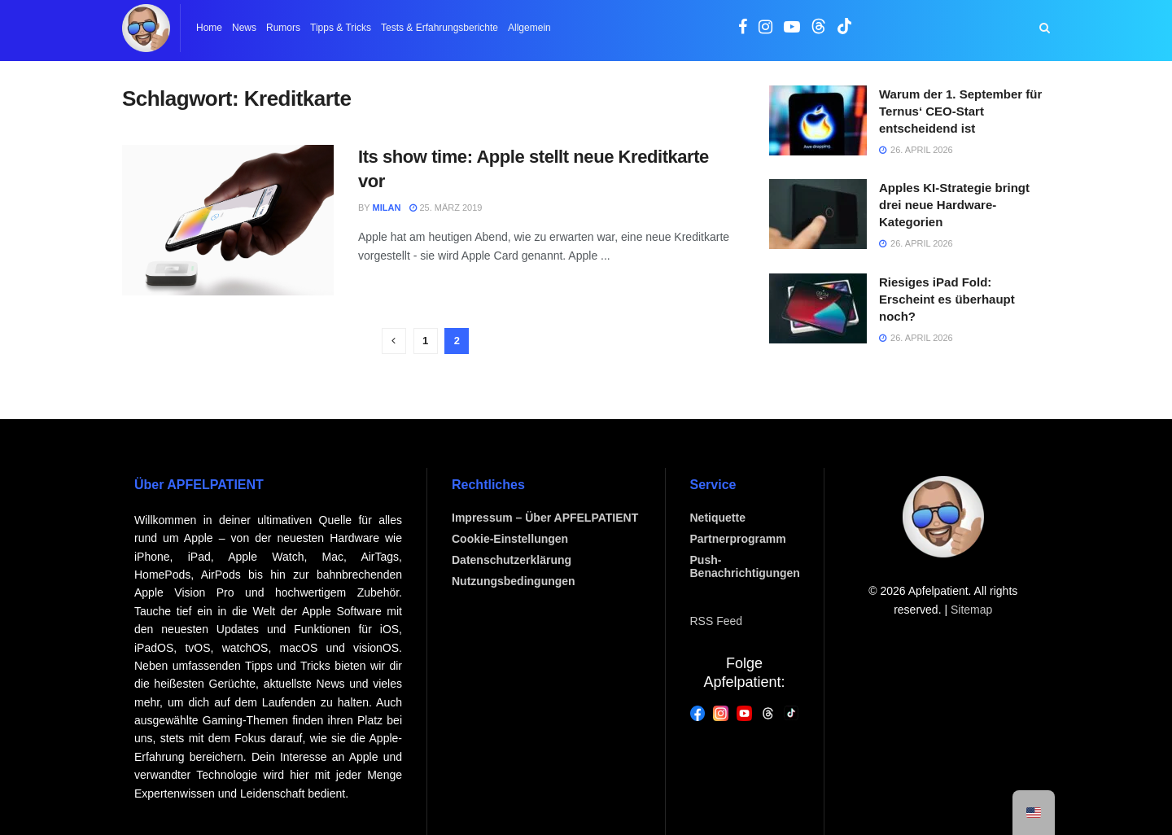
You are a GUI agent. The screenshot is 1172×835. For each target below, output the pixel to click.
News (244, 27)
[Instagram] (720, 712)
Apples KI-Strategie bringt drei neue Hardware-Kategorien (954, 205)
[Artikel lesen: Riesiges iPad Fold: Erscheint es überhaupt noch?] (818, 308)
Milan (387, 207)
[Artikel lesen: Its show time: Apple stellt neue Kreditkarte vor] (228, 220)
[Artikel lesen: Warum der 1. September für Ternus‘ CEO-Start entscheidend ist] (818, 120)
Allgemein (529, 27)
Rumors (283, 27)
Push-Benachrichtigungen (745, 566)
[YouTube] (744, 712)
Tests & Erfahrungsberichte (439, 27)
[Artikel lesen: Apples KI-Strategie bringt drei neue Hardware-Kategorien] (818, 214)
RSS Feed (716, 620)
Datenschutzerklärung (511, 559)
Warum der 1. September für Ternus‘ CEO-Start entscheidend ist (960, 111)
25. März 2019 (445, 207)
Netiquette (718, 517)
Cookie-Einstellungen (510, 538)
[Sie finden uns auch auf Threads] (818, 30)
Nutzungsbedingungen (513, 581)
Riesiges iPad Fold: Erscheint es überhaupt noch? (947, 299)
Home (209, 27)
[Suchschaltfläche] (1044, 28)
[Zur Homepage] (146, 28)
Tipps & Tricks (340, 27)
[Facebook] (698, 712)
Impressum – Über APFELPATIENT (545, 517)
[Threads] (768, 712)
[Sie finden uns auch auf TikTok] (844, 30)
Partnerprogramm (738, 538)
